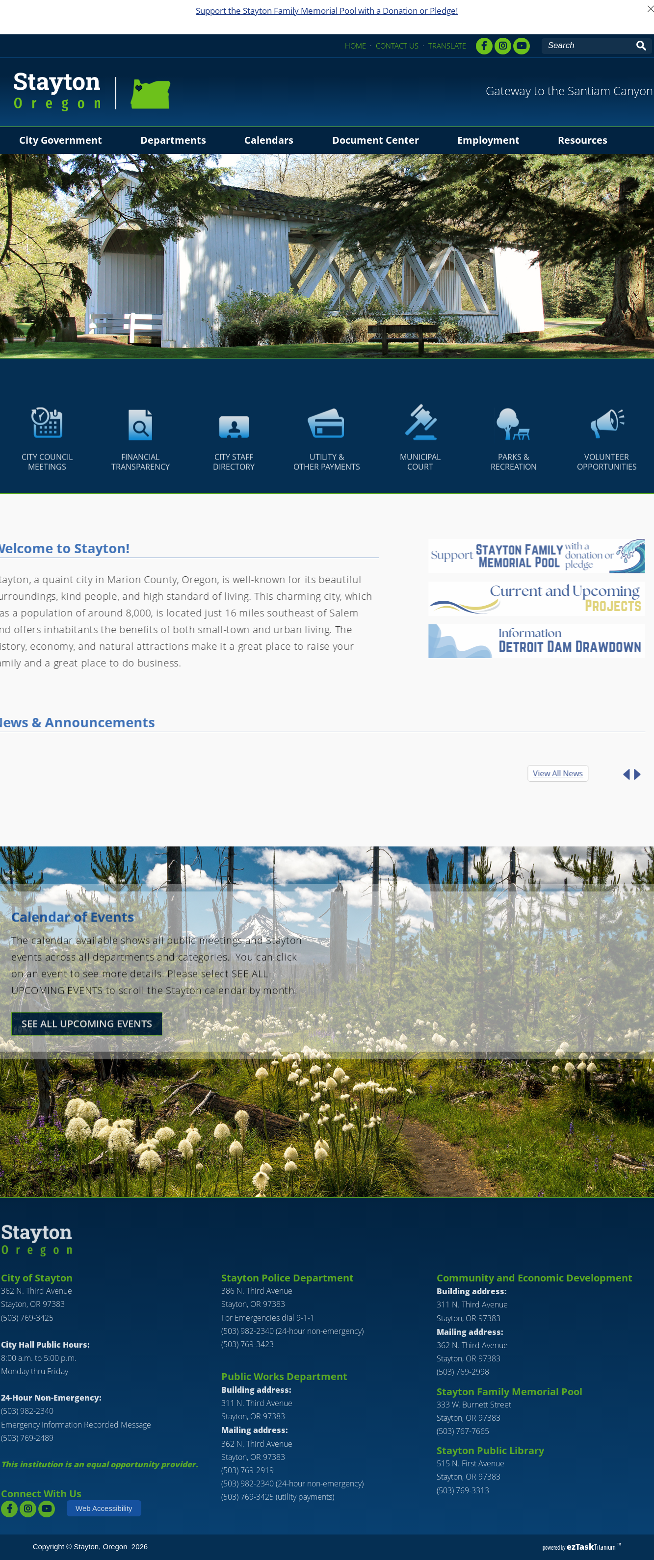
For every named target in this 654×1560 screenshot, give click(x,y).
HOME (355, 46)
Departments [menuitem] (173, 140)
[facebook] (484, 46)
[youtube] (521, 46)
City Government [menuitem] (60, 140)
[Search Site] (587, 45)
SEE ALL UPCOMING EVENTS (87, 1059)
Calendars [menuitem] (268, 140)
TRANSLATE (447, 46)
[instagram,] (503, 46)
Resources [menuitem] (582, 140)
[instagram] (28, 1509)
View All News (523, 773)
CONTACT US (397, 46)
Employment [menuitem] (488, 140)
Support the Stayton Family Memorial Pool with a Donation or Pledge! (327, 10)
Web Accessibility (104, 1508)
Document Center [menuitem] (375, 140)
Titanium (592, 1547)
